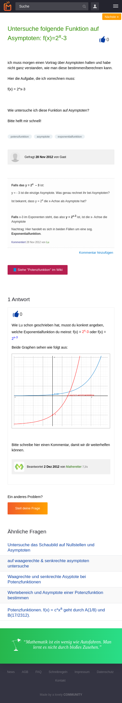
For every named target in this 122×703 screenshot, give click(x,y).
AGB (25, 672)
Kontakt (60, 680)
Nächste (112, 17)
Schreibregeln (58, 672)
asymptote (43, 136)
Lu (47, 242)
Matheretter (74, 466)
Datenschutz (105, 672)
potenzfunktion (20, 136)
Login (95, 6)
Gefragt (30, 157)
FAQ (38, 672)
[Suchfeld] (51, 6)
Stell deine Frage (27, 508)
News (11, 672)
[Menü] (116, 6)
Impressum (82, 672)
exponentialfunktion (70, 136)
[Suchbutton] (84, 6)
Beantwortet (35, 466)
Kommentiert (18, 242)
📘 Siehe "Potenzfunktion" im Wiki (38, 270)
